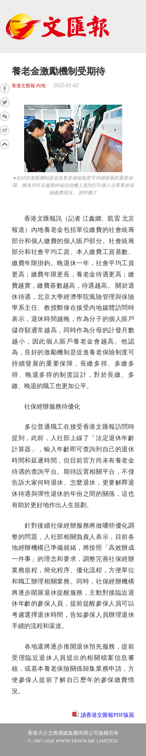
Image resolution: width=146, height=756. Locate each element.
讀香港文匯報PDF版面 (107, 715)
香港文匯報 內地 (29, 85)
